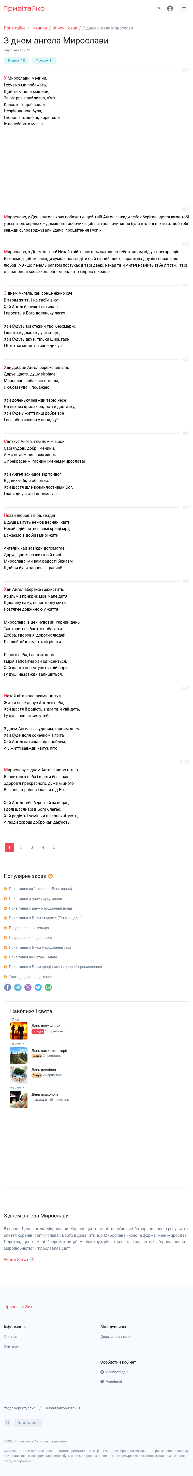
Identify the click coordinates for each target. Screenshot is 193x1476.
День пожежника (46, 1026)
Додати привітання (116, 1337)
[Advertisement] (96, 173)
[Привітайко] (24, 8)
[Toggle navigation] (183, 8)
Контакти (12, 1346)
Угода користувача (19, 1408)
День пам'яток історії (49, 1051)
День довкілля (44, 1070)
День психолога (45, 1094)
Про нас (10, 1337)
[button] (19, 1259)
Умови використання (62, 1408)
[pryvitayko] (19, 1306)
